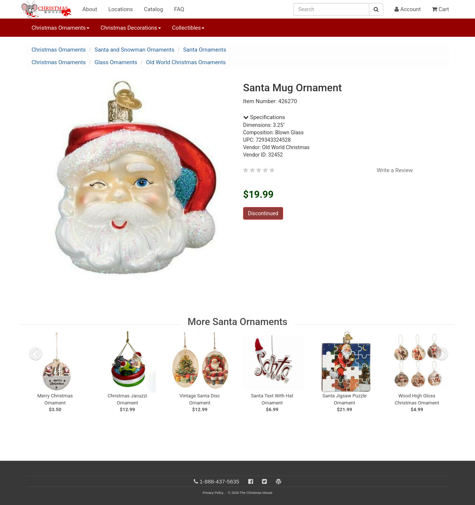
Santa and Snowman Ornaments (134, 49)
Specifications (264, 117)
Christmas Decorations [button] (131, 27)
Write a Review (395, 170)
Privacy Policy (213, 493)
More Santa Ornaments (238, 321)
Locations (120, 9)
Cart (440, 9)
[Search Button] (376, 9)
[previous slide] (35, 353)
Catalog (153, 9)
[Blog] (278, 481)
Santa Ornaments (204, 49)
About (89, 9)
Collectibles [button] (188, 27)
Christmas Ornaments (59, 49)
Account (407, 9)
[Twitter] (264, 481)
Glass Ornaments (116, 62)
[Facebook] (250, 481)
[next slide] (441, 353)
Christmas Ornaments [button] (60, 27)
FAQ (179, 9)
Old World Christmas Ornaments (186, 62)
